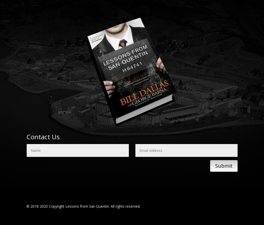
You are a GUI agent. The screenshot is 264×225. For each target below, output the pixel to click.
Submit (224, 165)
